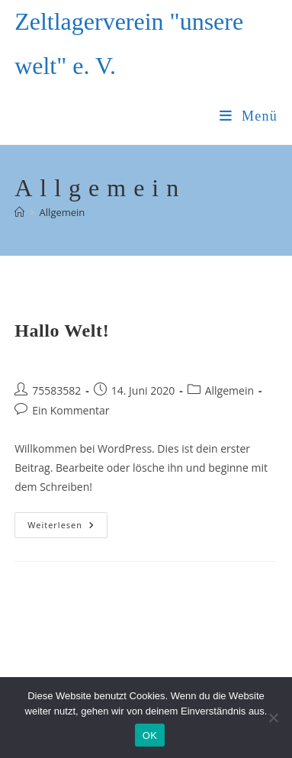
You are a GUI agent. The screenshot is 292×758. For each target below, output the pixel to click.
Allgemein (62, 212)
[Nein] (273, 717)
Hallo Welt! (61, 330)
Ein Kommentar (70, 410)
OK (150, 735)
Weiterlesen (67, 528)
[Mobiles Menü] (249, 116)
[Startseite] (19, 212)
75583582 (56, 390)
